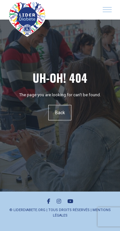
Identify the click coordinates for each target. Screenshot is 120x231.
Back (60, 112)
